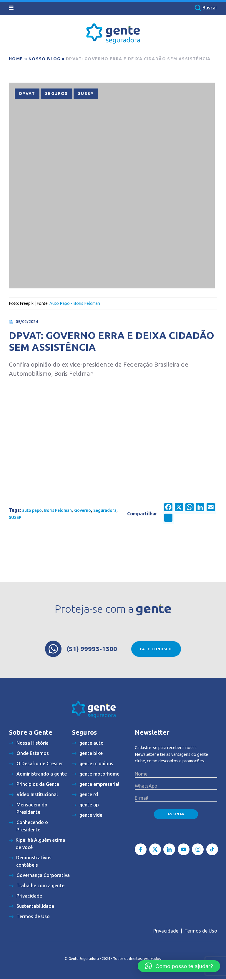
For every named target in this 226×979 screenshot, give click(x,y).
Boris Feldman (58, 510)
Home (16, 58)
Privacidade (165, 930)
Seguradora (105, 510)
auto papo (32, 510)
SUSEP (86, 93)
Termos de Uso (201, 930)
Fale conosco (156, 649)
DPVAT (27, 93)
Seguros (56, 93)
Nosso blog (45, 58)
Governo (82, 510)
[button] (179, 966)
